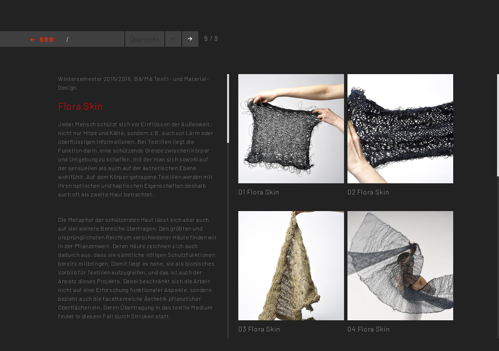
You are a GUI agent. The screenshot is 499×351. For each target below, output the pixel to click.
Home (41, 40)
